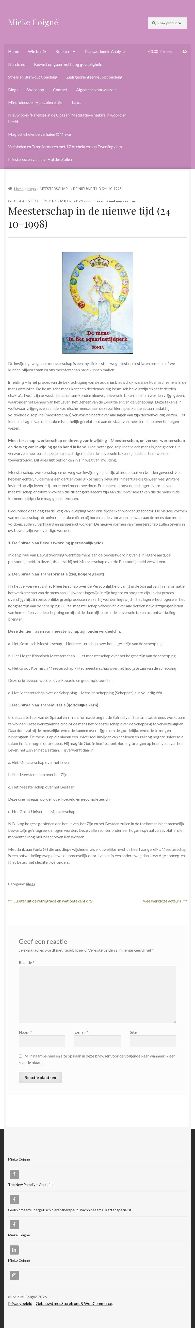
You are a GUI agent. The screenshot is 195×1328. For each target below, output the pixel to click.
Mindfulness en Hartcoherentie (35, 102)
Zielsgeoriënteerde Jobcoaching (94, 76)
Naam (25, 1032)
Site (133, 1032)
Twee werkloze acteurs (161, 901)
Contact (60, 89)
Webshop (35, 89)
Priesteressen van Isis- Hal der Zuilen (40, 159)
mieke (97, 201)
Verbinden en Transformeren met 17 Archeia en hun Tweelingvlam (65, 146)
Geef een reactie (121, 201)
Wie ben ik (37, 51)
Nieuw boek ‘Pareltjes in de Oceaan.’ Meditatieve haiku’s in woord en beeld (67, 118)
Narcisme (16, 64)
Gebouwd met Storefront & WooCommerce (74, 1303)
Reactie (27, 962)
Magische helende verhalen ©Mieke (39, 134)
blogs (31, 188)
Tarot (76, 102)
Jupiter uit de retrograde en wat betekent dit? (53, 901)
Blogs (13, 89)
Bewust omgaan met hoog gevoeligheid (68, 64)
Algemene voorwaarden (97, 89)
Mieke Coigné (33, 21)
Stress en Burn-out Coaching (32, 76)
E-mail (81, 1032)
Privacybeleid (20, 1303)
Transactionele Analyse (104, 51)
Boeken (62, 51)
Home (13, 51)
